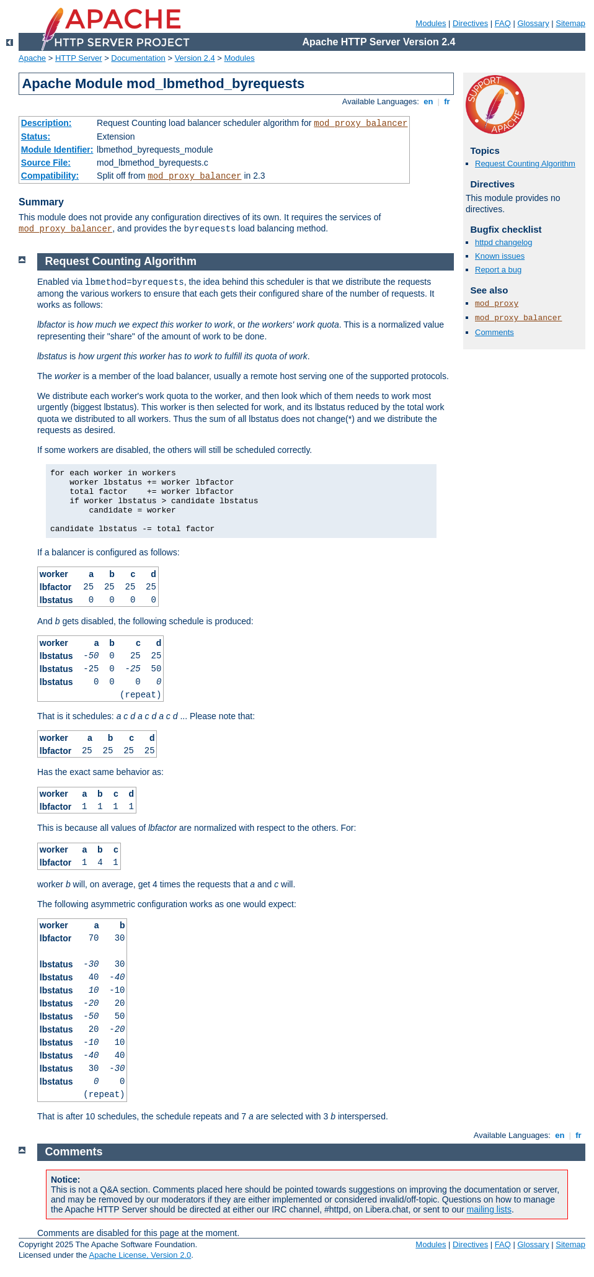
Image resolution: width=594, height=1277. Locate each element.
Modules (430, 23)
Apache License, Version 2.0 (140, 1255)
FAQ (503, 23)
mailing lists (489, 1209)
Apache (32, 58)
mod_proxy (496, 303)
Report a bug (498, 269)
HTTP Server (78, 58)
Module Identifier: (57, 150)
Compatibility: (50, 176)
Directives (470, 23)
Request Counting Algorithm (525, 163)
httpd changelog (504, 242)
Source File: (46, 163)
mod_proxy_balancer (360, 123)
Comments (494, 332)
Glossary (533, 23)
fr (447, 101)
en (428, 101)
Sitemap (570, 23)
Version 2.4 (195, 58)
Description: (46, 123)
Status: (35, 136)
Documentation (138, 58)
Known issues (500, 256)
